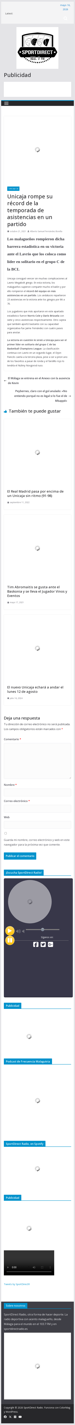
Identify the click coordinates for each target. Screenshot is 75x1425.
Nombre (10, 785)
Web (7, 817)
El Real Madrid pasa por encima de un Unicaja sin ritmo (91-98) (35, 493)
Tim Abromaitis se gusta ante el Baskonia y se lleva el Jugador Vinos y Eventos (37, 591)
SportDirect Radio (33, 1407)
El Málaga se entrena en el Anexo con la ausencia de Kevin (37, 380)
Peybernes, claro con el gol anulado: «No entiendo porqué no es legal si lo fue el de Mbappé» (42, 396)
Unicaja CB (13, 189)
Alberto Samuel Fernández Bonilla (46, 231)
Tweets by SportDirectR (17, 1284)
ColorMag (64, 1407)
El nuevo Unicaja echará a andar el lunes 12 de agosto (35, 689)
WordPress (12, 1411)
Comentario (12, 739)
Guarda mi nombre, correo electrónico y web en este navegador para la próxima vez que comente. (37, 842)
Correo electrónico (17, 801)
